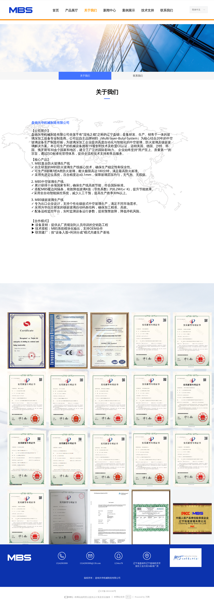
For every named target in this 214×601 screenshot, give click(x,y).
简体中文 (196, 9)
